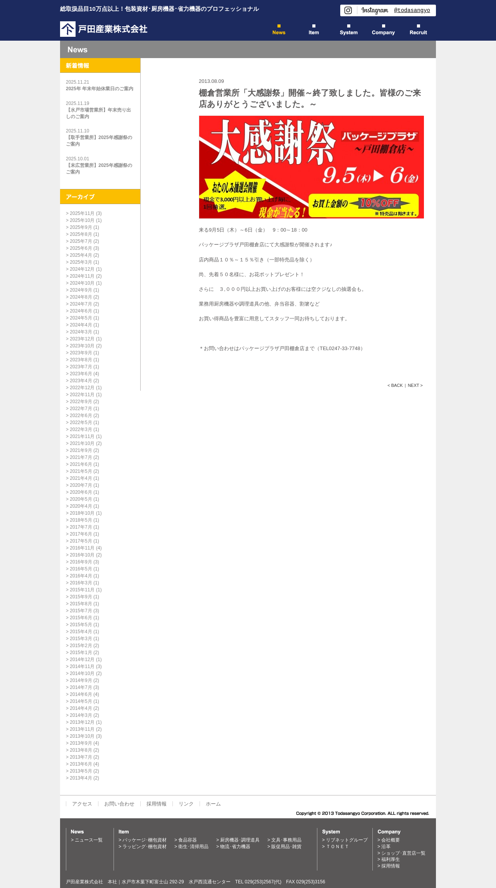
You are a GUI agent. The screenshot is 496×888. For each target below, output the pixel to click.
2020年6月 (81, 492)
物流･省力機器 (235, 846)
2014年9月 (81, 680)
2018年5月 (81, 520)
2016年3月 (81, 583)
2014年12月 (82, 659)
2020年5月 (81, 499)
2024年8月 (81, 297)
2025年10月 (82, 220)
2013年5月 (81, 771)
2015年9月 (81, 596)
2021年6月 (81, 464)
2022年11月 (82, 394)
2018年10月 (82, 513)
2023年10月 (82, 346)
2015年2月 (81, 645)
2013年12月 (82, 722)
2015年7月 (81, 610)
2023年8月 (81, 359)
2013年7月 (81, 757)
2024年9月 (81, 290)
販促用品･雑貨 (286, 846)
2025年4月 (81, 255)
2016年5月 (81, 569)
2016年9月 (81, 562)
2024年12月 (82, 269)
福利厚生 (390, 859)
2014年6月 (81, 694)
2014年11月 (82, 666)
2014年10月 (82, 673)
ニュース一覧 (89, 840)
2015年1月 (81, 652)
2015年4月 (81, 631)
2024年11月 (82, 276)
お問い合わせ (119, 804)
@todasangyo (412, 10)
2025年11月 (82, 213)
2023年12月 (82, 339)
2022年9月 (81, 401)
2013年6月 (81, 764)
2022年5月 (81, 422)
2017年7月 (81, 527)
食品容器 (187, 840)
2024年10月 (82, 283)
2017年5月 (81, 541)
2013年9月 (81, 743)
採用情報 (156, 804)
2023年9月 (81, 353)
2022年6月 (81, 415)
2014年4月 (81, 708)
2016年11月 (82, 548)
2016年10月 (82, 555)
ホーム (213, 804)
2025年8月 (81, 234)
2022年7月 (81, 408)
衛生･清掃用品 (193, 846)
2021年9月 (81, 450)
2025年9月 (81, 227)
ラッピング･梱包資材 (144, 846)
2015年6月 (81, 617)
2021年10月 (82, 443)
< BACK (395, 385)
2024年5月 (81, 318)
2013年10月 (82, 736)
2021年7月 (81, 457)
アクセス (82, 804)
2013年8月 (81, 750)
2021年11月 (82, 436)
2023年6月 (81, 373)
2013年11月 (82, 729)
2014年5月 (81, 701)
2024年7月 (81, 304)
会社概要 (390, 840)
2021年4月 (81, 478)
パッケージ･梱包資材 (144, 840)
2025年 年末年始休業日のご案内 (99, 88)
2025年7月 (81, 241)
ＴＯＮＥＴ (337, 846)
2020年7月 (81, 485)
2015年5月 (81, 624)
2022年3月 (81, 429)
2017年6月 (81, 534)
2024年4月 (81, 325)
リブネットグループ (347, 840)
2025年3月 (81, 262)
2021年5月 (81, 471)
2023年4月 (81, 380)
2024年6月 (81, 311)
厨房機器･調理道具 (240, 840)
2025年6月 (81, 248)
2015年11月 (82, 590)
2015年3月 (81, 638)
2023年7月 (81, 366)
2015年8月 (81, 603)
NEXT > (415, 385)
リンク (186, 804)
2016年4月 (81, 576)
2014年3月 (81, 715)
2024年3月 (81, 332)
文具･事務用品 (286, 840)
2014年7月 (81, 687)
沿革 (386, 846)
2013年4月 (81, 778)
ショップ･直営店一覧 (403, 853)
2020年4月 (81, 506)
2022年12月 (82, 387)
